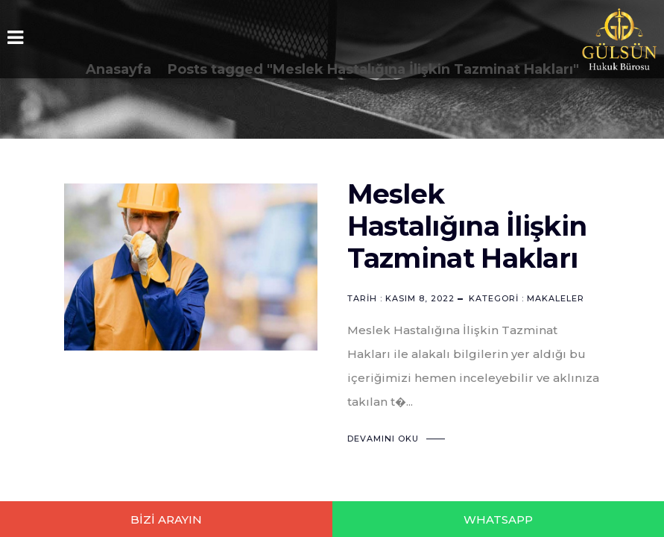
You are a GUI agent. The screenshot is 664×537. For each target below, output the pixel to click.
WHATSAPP (498, 519)
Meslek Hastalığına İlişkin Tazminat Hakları (467, 226)
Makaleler (555, 298)
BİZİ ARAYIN (166, 519)
